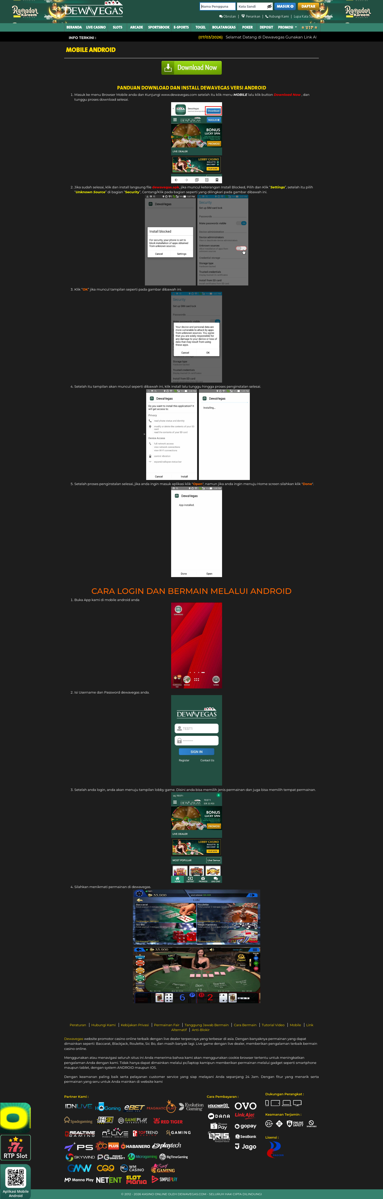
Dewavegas (73, 1039)
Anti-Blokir (201, 1030)
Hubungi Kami (104, 1025)
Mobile (296, 1025)
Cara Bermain (245, 1025)
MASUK (285, 6)
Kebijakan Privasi (135, 1025)
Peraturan (78, 1025)
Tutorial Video (273, 1025)
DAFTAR (308, 6)
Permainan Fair (167, 1025)
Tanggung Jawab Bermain (207, 1025)
